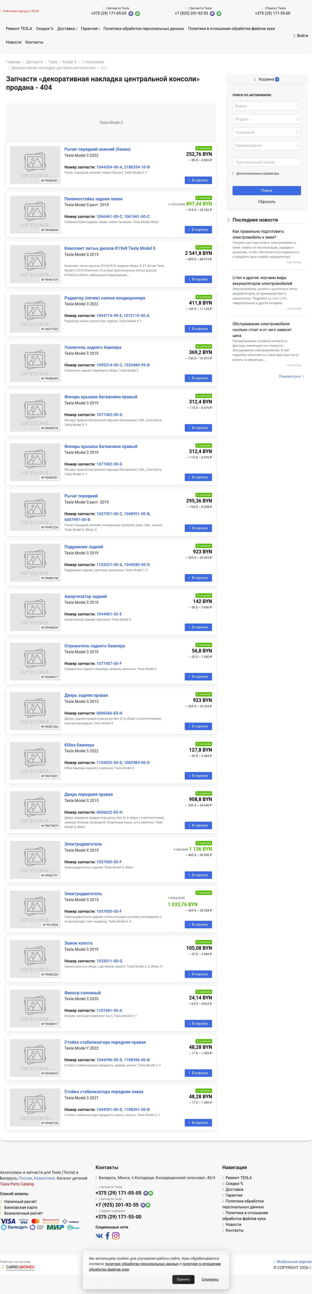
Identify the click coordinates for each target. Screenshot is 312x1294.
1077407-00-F (109, 663)
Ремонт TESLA (19, 28)
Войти (301, 35)
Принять (183, 1279)
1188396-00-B (136, 1060)
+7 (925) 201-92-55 (191, 13)
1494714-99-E (109, 315)
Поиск (267, 190)
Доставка (66, 28)
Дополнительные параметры (256, 173)
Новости (13, 42)
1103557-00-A (109, 564)
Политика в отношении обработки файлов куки (231, 28)
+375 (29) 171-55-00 (272, 13)
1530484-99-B (136, 365)
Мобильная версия (292, 1261)
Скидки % (45, 28)
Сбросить (266, 201)
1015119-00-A (136, 315)
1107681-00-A (109, 1010)
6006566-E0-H (109, 713)
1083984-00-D (137, 762)
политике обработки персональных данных (142, 1264)
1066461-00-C (109, 216)
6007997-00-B (77, 519)
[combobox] (267, 106)
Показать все (291, 376)
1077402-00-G (109, 414)
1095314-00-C (109, 365)
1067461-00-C (137, 216)
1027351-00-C (109, 514)
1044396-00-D (109, 1060)
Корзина (266, 79)
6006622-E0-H (109, 812)
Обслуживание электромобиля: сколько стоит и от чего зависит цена (262, 330)
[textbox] (265, 106)
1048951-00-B (136, 514)
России (25, 1178)
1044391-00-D (109, 1109)
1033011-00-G (109, 961)
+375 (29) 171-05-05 (109, 13)
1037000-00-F (109, 862)
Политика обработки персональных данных (143, 28)
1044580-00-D (137, 564)
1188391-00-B (136, 1109)
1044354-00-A (109, 167)
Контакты (34, 42)
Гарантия (89, 28)
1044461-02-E (109, 614)
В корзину (198, 180)
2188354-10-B (137, 167)
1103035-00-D (109, 762)
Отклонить (210, 1279)
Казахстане (44, 1178)
